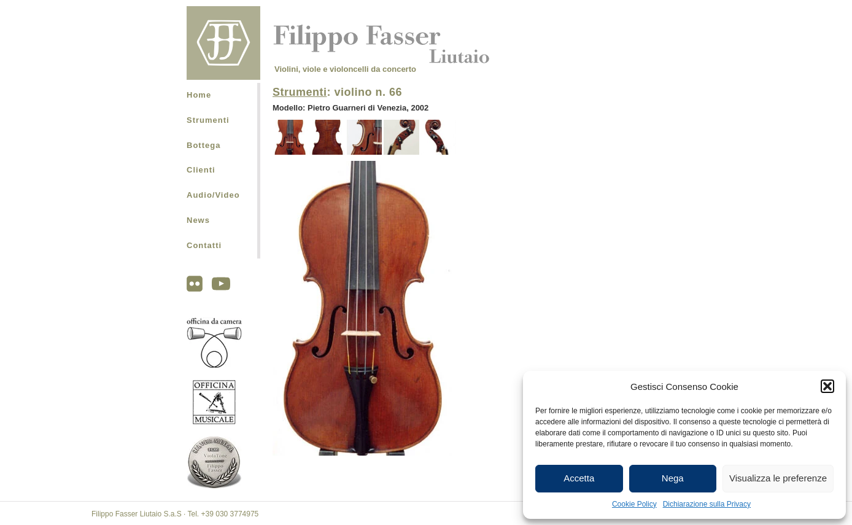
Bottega (203, 145)
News (198, 220)
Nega (673, 478)
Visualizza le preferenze (778, 478)
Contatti (204, 245)
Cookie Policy (634, 504)
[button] (827, 386)
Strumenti (208, 120)
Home (199, 94)
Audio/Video (213, 195)
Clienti (201, 169)
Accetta (578, 478)
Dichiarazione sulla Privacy (707, 504)
